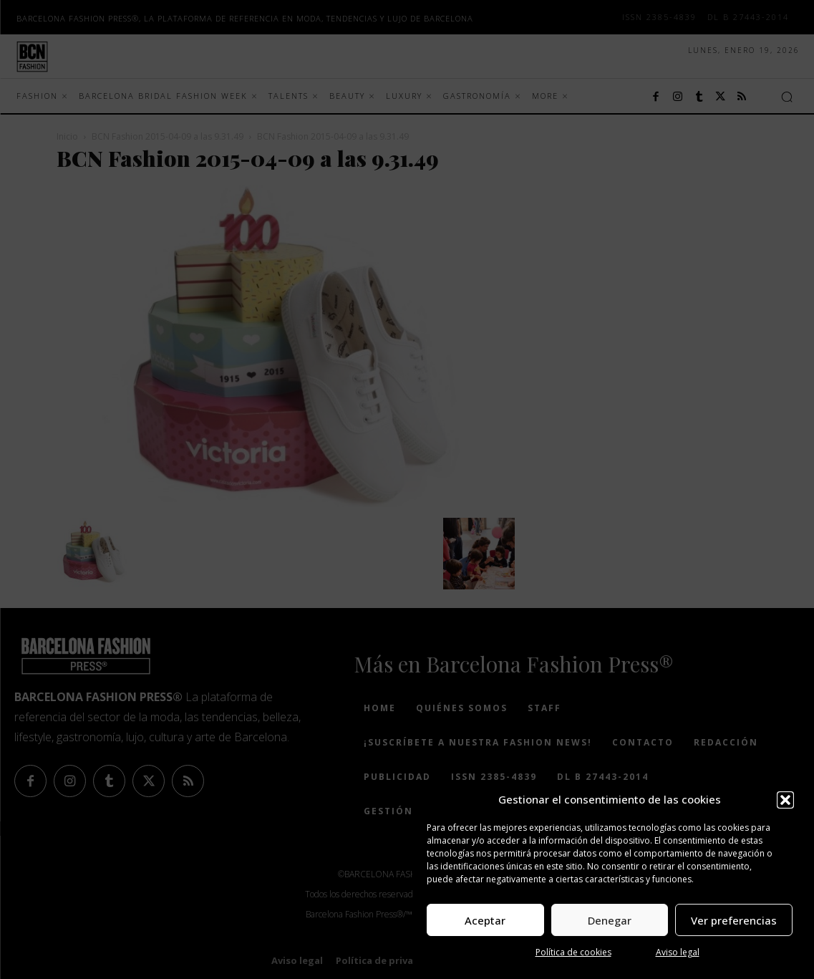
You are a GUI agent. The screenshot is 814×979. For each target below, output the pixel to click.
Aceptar (485, 920)
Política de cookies (573, 952)
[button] (785, 800)
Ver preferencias (734, 920)
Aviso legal (677, 952)
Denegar (609, 920)
